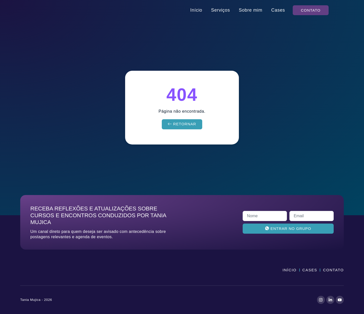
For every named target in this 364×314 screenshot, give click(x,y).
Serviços (220, 10)
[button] (311, 10)
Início (196, 10)
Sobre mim (250, 10)
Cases (278, 10)
